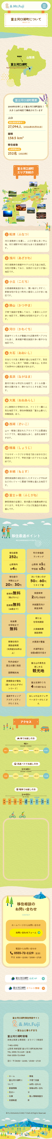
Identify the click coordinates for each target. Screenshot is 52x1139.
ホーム (11, 1076)
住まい (11, 1092)
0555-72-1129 (24, 953)
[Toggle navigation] (44, 6)
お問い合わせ (34, 1084)
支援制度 (12, 1100)
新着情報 (12, 1088)
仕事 (10, 1096)
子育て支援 (33, 1080)
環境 (30, 1076)
